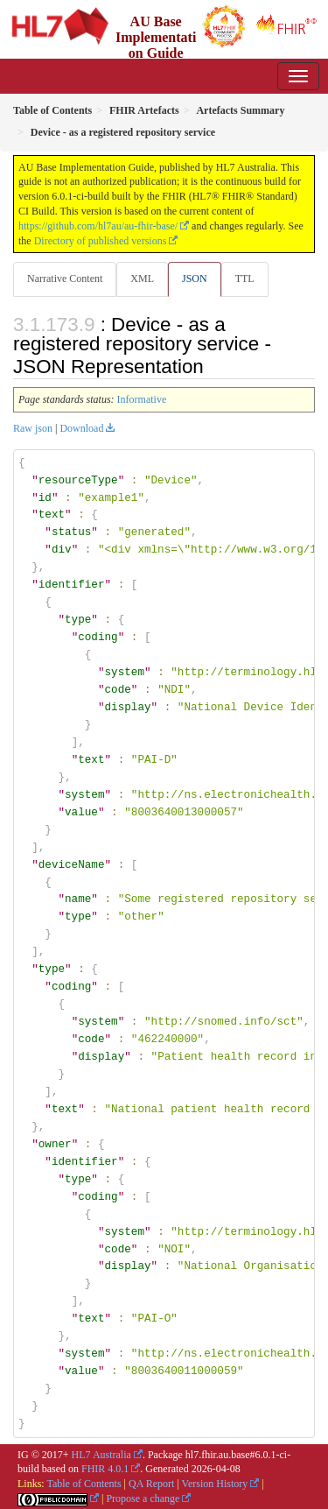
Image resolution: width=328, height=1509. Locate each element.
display (127, 707)
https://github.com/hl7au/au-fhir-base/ (98, 226)
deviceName (71, 863)
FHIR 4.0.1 (105, 1469)
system (123, 672)
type (78, 619)
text (51, 514)
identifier (71, 584)
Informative (142, 399)
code (117, 689)
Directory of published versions (100, 241)
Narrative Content (64, 278)
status (71, 531)
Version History (215, 1483)
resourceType (78, 480)
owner (55, 1143)
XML (142, 278)
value (81, 811)
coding (97, 637)
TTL (245, 278)
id (45, 497)
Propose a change (142, 1497)
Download (81, 428)
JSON (194, 278)
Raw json (32, 428)
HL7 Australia (101, 1454)
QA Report (151, 1483)
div (62, 549)
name (78, 898)
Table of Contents (83, 1483)
